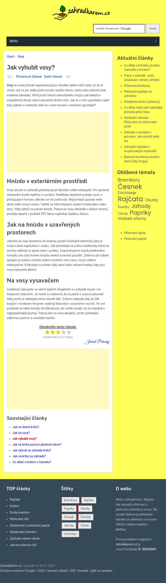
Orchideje (127, 193)
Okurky (151, 200)
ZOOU (41, 570)
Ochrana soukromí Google (17, 570)
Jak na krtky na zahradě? (29, 456)
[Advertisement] (58, 142)
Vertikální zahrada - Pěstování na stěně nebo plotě (140, 122)
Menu (14, 41)
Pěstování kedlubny (137, 85)
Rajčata (130, 199)
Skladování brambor (23, 532)
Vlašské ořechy (132, 218)
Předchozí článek (29, 77)
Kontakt (83, 570)
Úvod (10, 56)
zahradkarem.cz (126, 544)
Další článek (53, 77)
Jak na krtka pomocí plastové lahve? (37, 444)
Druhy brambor (20, 512)
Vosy (21, 56)
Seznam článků (57, 570)
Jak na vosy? (21, 433)
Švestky (123, 207)
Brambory (129, 180)
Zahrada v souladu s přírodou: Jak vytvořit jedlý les (141, 136)
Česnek (130, 187)
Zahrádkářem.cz (11, 565)
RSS (72, 570)
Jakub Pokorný (97, 342)
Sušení (14, 506)
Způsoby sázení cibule (25, 538)
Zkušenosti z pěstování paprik (30, 525)
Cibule (123, 214)
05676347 (149, 549)
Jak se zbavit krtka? (26, 427)
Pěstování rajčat (135, 233)
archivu (120, 529)
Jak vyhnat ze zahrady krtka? (32, 450)
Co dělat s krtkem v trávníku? (32, 462)
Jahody (141, 206)
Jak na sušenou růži (23, 545)
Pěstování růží (19, 519)
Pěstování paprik (135, 238)
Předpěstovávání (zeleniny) (142, 101)
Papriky (140, 212)
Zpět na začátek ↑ (102, 570)
